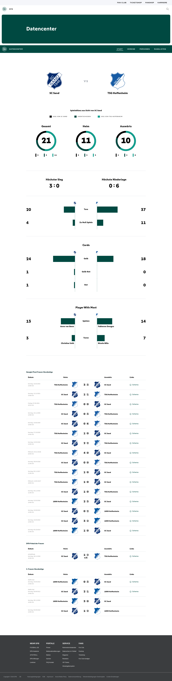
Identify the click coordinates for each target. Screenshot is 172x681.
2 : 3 (86, 501)
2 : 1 (86, 591)
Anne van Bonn (67, 326)
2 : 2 (86, 443)
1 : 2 (86, 556)
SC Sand (107, 385)
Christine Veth (67, 343)
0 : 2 (86, 511)
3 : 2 (86, 521)
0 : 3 (86, 414)
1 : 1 (86, 394)
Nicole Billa (103, 343)
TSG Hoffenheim (61, 385)
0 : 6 (86, 423)
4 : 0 (86, 453)
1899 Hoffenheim (60, 501)
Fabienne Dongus (106, 326)
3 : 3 (86, 385)
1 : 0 (86, 433)
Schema (134, 385)
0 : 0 (86, 404)
